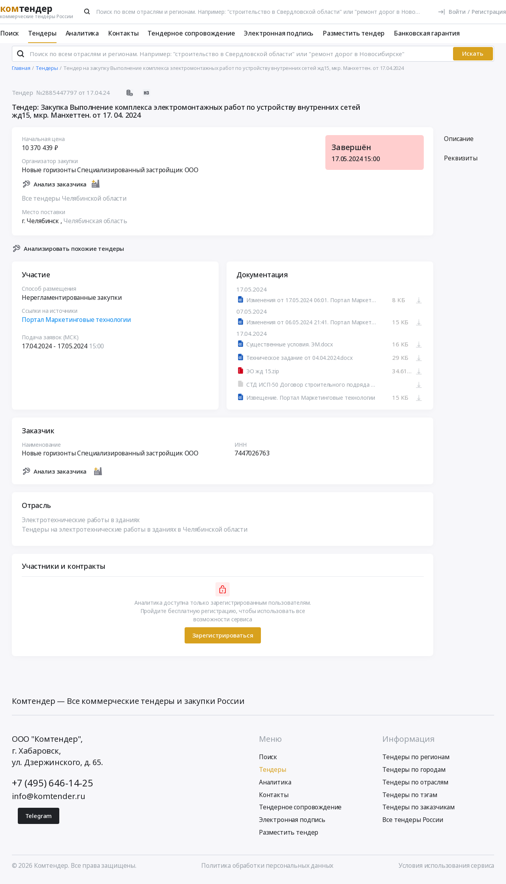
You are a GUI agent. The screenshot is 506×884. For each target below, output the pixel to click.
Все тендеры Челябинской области (74, 201)
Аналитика (82, 33)
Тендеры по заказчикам (418, 810)
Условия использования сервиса (446, 869)
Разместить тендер (354, 33)
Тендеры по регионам (415, 760)
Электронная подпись (278, 33)
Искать (472, 57)
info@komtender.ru (48, 799)
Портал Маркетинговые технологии (76, 322)
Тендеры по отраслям (415, 785)
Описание (459, 141)
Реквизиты (461, 161)
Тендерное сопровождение (191, 33)
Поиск (9, 33)
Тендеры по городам (413, 773)
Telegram (38, 819)
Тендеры (42, 33)
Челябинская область (95, 224)
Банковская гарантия (427, 33)
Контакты (123, 33)
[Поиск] (87, 11)
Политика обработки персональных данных (267, 869)
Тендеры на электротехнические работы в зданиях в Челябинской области (134, 532)
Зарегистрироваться (222, 638)
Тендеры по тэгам (409, 798)
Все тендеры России (412, 823)
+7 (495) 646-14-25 (52, 786)
